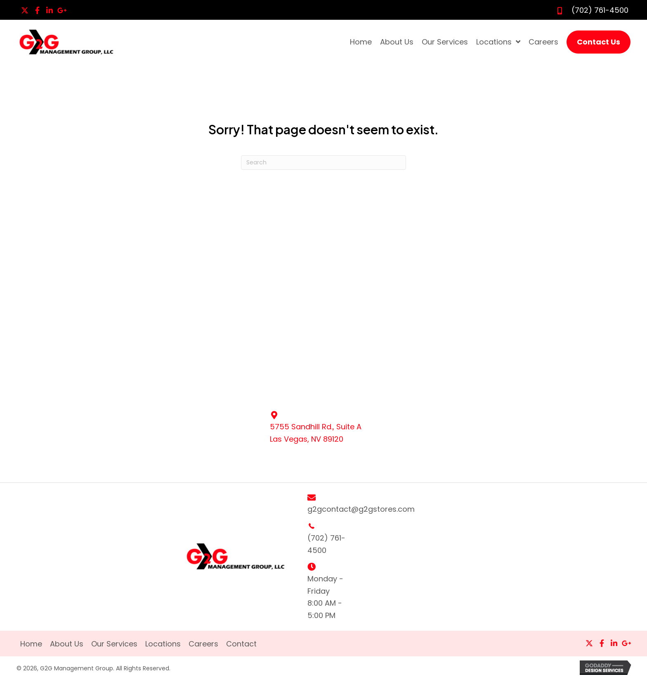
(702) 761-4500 (599, 10)
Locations (163, 644)
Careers (203, 644)
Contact (241, 644)
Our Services (114, 644)
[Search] (323, 162)
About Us (66, 644)
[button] (25, 10)
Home (31, 644)
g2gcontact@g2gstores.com (361, 509)
